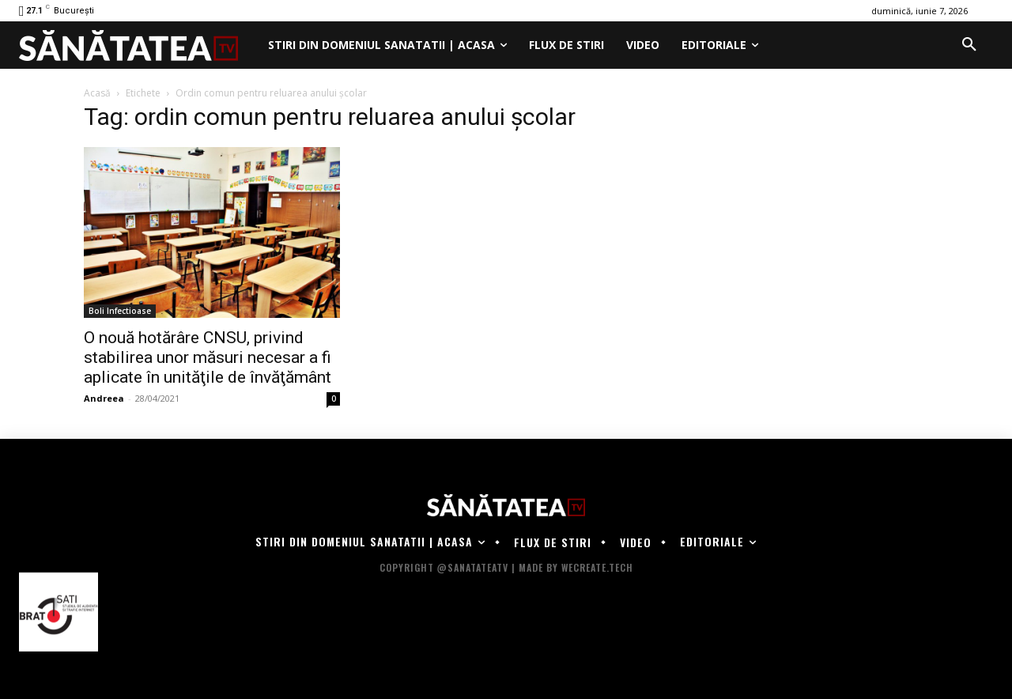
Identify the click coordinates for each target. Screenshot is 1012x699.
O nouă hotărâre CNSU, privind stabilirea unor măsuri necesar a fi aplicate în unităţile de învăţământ (207, 357)
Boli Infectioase (120, 310)
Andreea (104, 398)
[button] (969, 45)
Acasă (97, 93)
